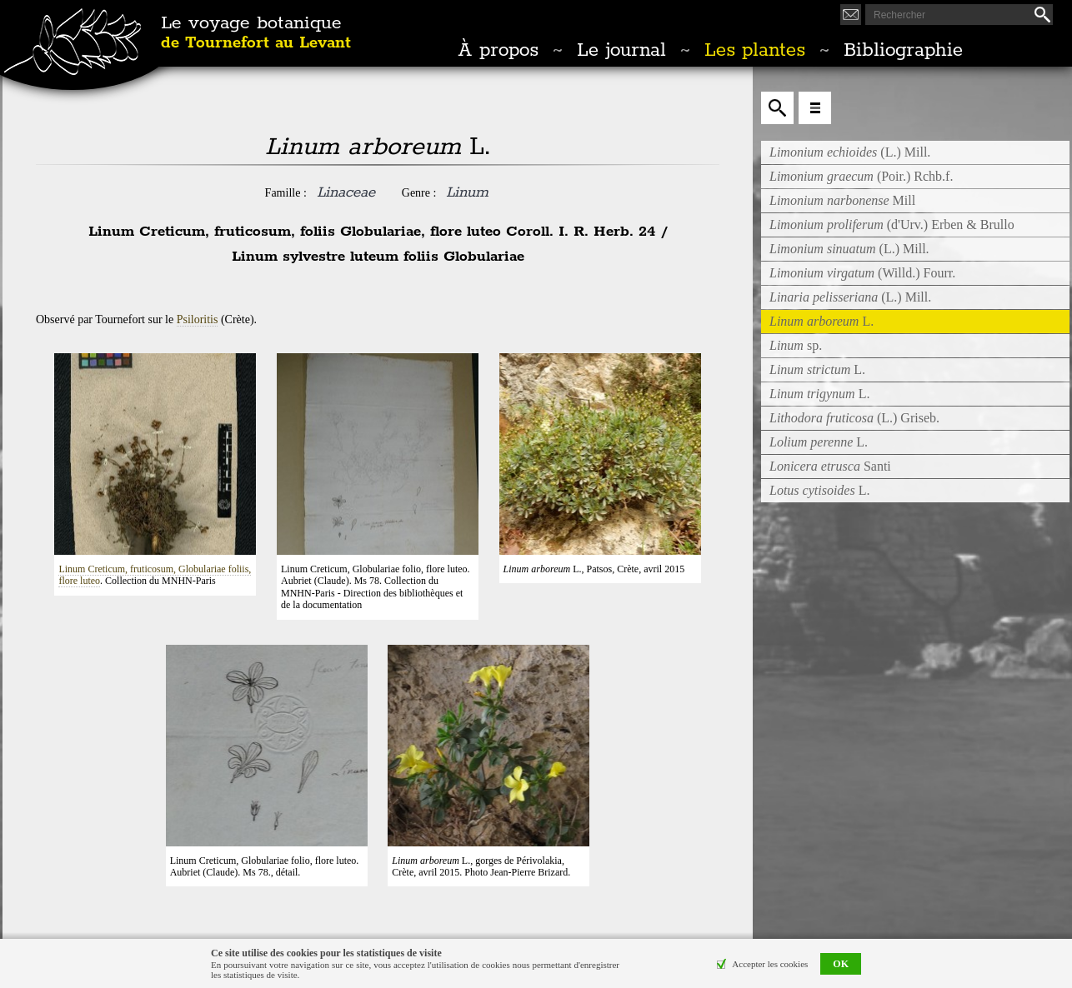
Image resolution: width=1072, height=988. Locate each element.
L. (817, 369)
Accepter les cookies (770, 964)
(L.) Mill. (849, 152)
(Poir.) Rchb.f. (861, 176)
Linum (467, 192)
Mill (842, 200)
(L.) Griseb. (854, 418)
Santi (830, 466)
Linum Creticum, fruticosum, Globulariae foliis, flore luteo (154, 574)
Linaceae (346, 192)
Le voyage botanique (256, 33)
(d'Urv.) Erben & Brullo (891, 224)
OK (841, 964)
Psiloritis (197, 319)
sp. (795, 345)
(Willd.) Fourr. (862, 273)
